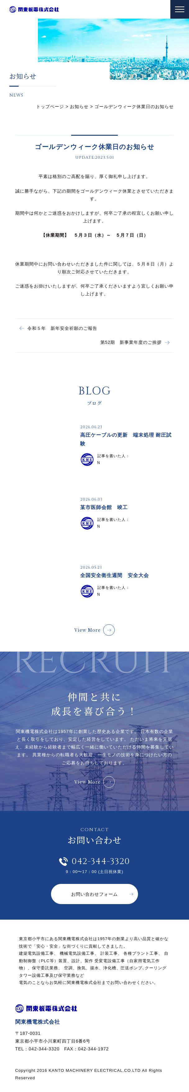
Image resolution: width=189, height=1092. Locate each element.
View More (87, 630)
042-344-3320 (100, 861)
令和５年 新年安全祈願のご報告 (62, 328)
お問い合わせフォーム (94, 894)
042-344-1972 (93, 1048)
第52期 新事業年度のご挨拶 (131, 342)
